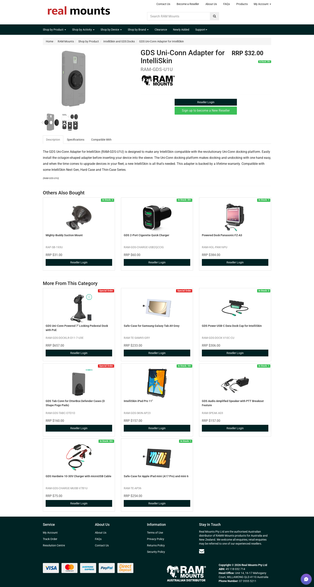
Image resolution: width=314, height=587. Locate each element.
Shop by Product (54, 29)
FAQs (226, 4)
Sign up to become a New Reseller (206, 110)
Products (242, 4)
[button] (306, 579)
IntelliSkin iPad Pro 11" (138, 401)
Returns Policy (156, 545)
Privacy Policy (155, 539)
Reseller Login (205, 102)
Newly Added (181, 29)
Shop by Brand (138, 29)
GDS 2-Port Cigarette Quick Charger (146, 235)
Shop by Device (111, 29)
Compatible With (101, 139)
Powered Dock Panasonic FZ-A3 (222, 235)
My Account (262, 4)
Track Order (50, 539)
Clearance (161, 29)
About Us (211, 4)
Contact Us (163, 4)
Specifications (75, 139)
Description (53, 139)
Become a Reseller (188, 4)
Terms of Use (155, 532)
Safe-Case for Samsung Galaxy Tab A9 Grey (151, 325)
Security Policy (156, 551)
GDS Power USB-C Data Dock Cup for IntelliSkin (232, 325)
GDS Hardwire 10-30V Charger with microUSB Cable (78, 476)
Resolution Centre (54, 545)
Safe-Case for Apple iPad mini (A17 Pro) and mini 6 (156, 476)
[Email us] (201, 551)
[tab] (53, 139)
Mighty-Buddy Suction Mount (64, 235)
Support (201, 29)
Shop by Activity (83, 29)
